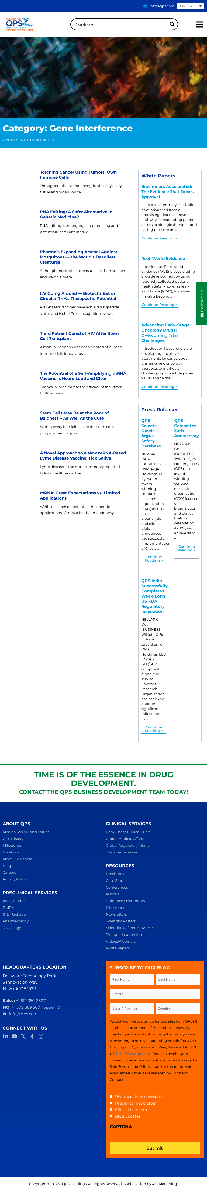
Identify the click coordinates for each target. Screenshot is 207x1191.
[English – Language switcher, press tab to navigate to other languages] (190, 6)
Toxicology (12, 928)
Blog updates (127, 1116)
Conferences (117, 887)
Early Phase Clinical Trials (128, 832)
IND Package (14, 914)
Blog (7, 865)
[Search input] (120, 24)
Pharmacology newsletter (139, 1096)
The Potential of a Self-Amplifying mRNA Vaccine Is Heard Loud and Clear (83, 376)
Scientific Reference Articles (130, 928)
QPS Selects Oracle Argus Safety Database (151, 433)
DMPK (8, 907)
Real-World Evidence (163, 258)
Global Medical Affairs (125, 838)
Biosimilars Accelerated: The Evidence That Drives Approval (167, 191)
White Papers (158, 175)
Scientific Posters (121, 921)
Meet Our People (17, 859)
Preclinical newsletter (135, 1103)
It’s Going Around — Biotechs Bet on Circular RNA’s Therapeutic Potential (78, 296)
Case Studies (117, 880)
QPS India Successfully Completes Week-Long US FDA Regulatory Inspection (154, 596)
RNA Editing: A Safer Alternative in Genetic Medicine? (76, 215)
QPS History (13, 838)
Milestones (12, 845)
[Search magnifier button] (172, 24)
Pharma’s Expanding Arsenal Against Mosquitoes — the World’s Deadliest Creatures (79, 257)
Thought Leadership (124, 934)
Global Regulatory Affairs (127, 845)
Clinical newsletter (132, 1109)
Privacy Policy (15, 879)
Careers (9, 872)
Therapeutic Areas (121, 852)
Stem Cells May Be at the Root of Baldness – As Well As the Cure (74, 416)
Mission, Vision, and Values (26, 832)
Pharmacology (16, 921)
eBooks (112, 894)
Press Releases (160, 409)
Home (8, 140)
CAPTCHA (121, 1126)
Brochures (115, 874)
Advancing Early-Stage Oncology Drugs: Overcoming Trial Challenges (165, 333)
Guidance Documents (125, 901)
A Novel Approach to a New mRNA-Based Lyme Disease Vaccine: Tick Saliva (83, 456)
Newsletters (116, 914)
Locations (11, 852)
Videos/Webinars (121, 941)
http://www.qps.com (133, 1053)
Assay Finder (14, 901)
